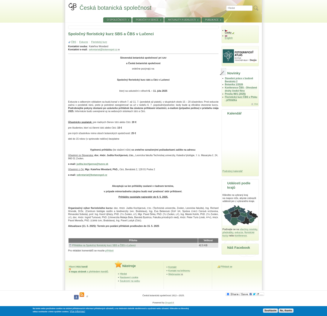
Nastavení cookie (129, 277)
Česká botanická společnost (115, 7)
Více (256, 104)
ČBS (73, 42)
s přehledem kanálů (89, 271)
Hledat (123, 274)
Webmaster (175, 274)
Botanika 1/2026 (234, 84)
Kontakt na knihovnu (179, 270)
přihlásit (109, 250)
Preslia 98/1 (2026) (235, 94)
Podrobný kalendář (232, 171)
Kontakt (172, 267)
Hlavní (78, 266)
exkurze (239, 232)
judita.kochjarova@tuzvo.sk (92, 164)
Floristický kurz (99, 42)
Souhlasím (270, 310)
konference (241, 235)
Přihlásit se (226, 266)
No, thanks (286, 310)
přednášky (227, 232)
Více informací (77, 311)
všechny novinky (248, 229)
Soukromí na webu (130, 281)
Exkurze (83, 42)
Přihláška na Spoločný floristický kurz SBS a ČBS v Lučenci (103, 245)
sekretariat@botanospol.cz (104, 49)
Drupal (170, 302)
